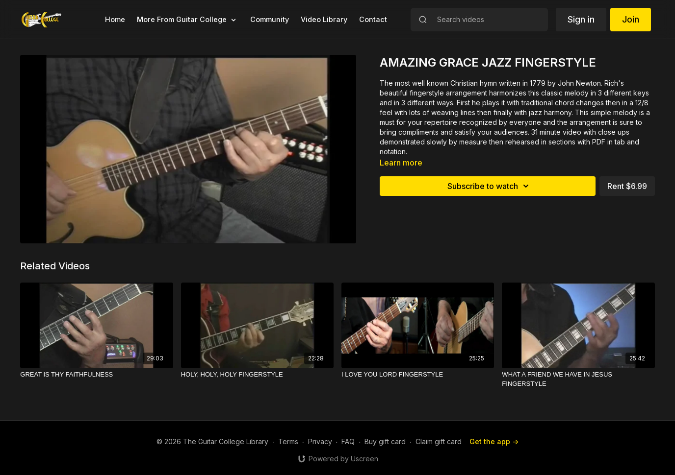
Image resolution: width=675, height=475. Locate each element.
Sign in (581, 19)
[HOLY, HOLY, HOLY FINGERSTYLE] (257, 375)
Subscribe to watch (489, 186)
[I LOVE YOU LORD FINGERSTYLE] (417, 375)
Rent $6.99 (627, 186)
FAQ (348, 441)
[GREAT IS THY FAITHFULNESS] (96, 375)
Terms (288, 441)
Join (630, 19)
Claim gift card (438, 441)
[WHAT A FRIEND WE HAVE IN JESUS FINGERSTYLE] (578, 379)
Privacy (320, 441)
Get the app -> (494, 441)
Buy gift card (385, 441)
